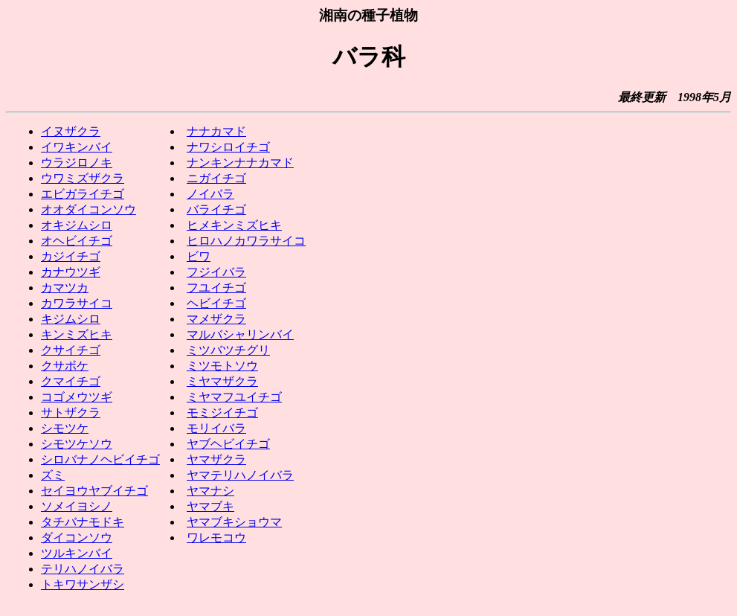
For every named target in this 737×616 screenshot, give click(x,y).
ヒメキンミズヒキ (234, 225)
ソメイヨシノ (76, 506)
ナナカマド (216, 131)
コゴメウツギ (76, 397)
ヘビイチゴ (216, 303)
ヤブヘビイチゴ (228, 443)
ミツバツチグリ (228, 350)
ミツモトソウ (222, 365)
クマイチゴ (70, 381)
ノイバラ (210, 193)
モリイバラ (216, 428)
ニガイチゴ (216, 178)
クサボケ (64, 365)
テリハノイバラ (82, 568)
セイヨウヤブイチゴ (94, 490)
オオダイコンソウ (88, 209)
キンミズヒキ (76, 334)
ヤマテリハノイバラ (240, 475)
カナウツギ (70, 272)
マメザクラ (216, 318)
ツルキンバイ (76, 553)
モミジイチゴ (222, 412)
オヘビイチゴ (76, 240)
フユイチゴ (216, 287)
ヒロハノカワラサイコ (246, 240)
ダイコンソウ (76, 537)
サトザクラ (70, 412)
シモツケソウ (76, 443)
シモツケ (64, 428)
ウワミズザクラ (82, 178)
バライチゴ (216, 209)
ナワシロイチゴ (228, 147)
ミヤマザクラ (222, 381)
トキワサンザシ (82, 584)
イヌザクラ (70, 131)
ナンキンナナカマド (240, 162)
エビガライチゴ (82, 193)
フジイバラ (216, 272)
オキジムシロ (76, 225)
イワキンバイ (76, 147)
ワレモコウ (216, 537)
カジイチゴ (70, 256)
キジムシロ (70, 318)
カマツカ (64, 287)
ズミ (53, 475)
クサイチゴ (70, 350)
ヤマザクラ (216, 459)
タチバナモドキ (82, 522)
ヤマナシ (210, 490)
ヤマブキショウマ (234, 522)
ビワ (198, 256)
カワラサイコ (76, 303)
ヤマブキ (210, 506)
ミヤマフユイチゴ (234, 397)
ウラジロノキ (76, 162)
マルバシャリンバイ (240, 334)
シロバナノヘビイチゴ (100, 459)
